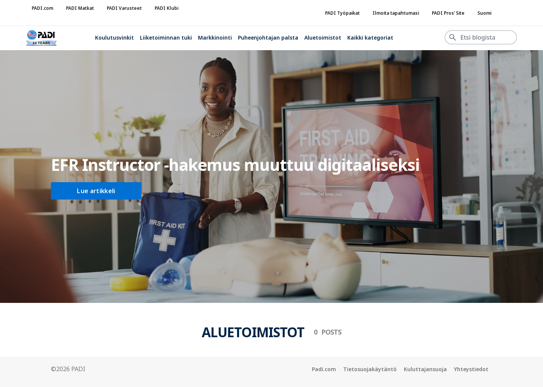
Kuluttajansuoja (425, 369)
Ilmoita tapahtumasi (396, 13)
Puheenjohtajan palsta (268, 37)
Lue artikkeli (96, 191)
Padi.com (324, 369)
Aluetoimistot (322, 37)
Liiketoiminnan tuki (166, 37)
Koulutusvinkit (114, 37)
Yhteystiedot (471, 369)
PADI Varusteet (124, 8)
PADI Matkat (80, 8)
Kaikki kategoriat (370, 37)
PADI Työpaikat (342, 13)
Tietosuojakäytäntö (370, 369)
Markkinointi (215, 37)
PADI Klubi (166, 8)
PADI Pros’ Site (448, 13)
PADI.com (42, 8)
